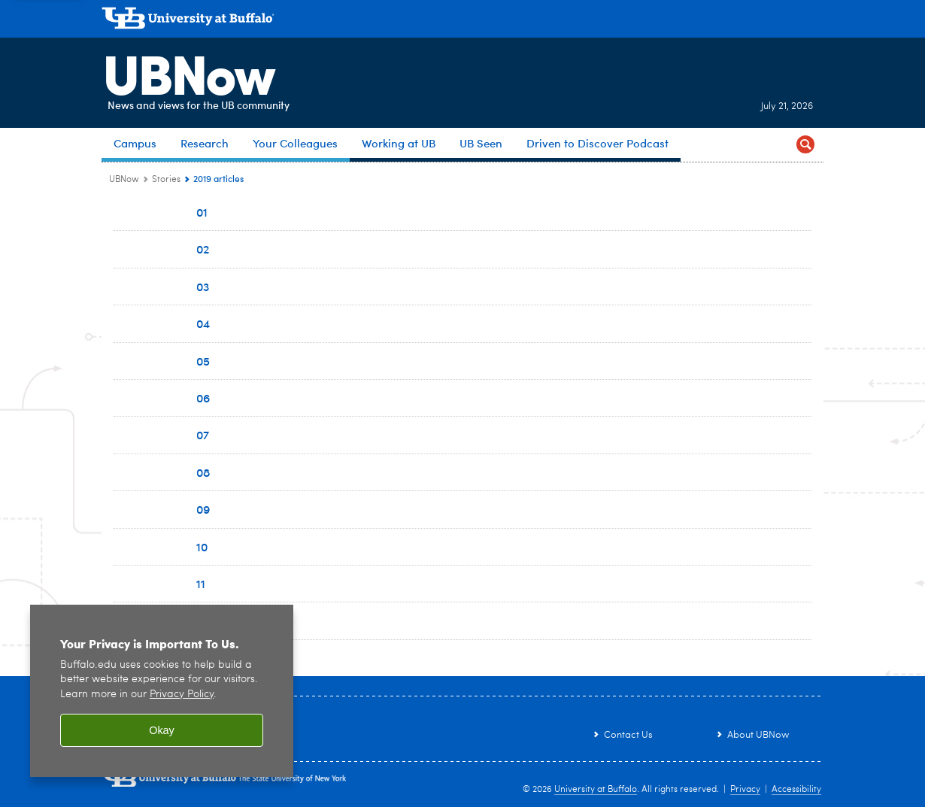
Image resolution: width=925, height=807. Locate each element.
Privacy (745, 789)
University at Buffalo (595, 789)
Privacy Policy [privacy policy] (182, 694)
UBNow (187, 71)
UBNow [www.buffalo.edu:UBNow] (124, 179)
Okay (161, 730)
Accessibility (796, 789)
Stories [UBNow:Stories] (166, 179)
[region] (161, 691)
